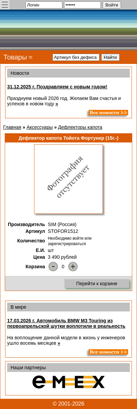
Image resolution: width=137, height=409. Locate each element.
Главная (12, 127)
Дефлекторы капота (80, 127)
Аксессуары (40, 127)
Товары (15, 57)
